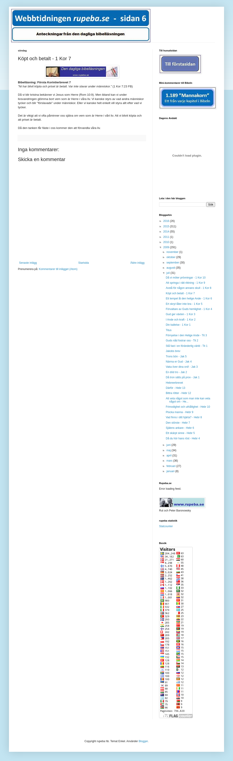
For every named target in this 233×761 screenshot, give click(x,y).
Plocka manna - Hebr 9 (179, 412)
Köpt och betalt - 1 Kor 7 (180, 293)
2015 (166, 226)
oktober (171, 257)
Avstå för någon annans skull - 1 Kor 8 (188, 288)
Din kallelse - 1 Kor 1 (178, 324)
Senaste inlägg (28, 262)
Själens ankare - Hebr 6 (180, 427)
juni (168, 445)
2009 (166, 247)
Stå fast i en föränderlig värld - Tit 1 (186, 345)
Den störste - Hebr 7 (178, 422)
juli (168, 272)
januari (170, 471)
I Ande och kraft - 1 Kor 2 (181, 319)
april (169, 455)
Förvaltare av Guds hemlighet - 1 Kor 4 (189, 309)
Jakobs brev (173, 351)
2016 (166, 221)
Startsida (83, 262)
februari (171, 466)
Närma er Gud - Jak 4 (179, 361)
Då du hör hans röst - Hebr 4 (183, 438)
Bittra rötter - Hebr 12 (178, 393)
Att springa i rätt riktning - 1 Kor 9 (185, 282)
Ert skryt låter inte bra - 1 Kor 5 (184, 303)
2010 (166, 242)
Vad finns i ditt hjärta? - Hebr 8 (184, 417)
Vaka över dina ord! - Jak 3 (182, 366)
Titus (169, 330)
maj (169, 450)
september (173, 262)
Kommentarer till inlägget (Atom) (58, 269)
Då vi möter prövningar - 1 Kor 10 (185, 277)
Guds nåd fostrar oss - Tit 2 (182, 340)
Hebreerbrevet (174, 382)
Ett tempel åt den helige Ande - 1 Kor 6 (189, 298)
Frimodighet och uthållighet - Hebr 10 (188, 406)
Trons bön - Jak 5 (176, 356)
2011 (166, 237)
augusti (171, 267)
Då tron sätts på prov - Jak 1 (183, 377)
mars (169, 460)
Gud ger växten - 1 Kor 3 (180, 314)
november (172, 252)
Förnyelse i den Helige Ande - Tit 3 (186, 335)
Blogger (143, 741)
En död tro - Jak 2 (176, 372)
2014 (166, 231)
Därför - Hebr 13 (175, 387)
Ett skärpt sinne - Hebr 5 (180, 433)
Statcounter (166, 526)
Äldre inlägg (137, 262)
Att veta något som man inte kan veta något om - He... (188, 400)
